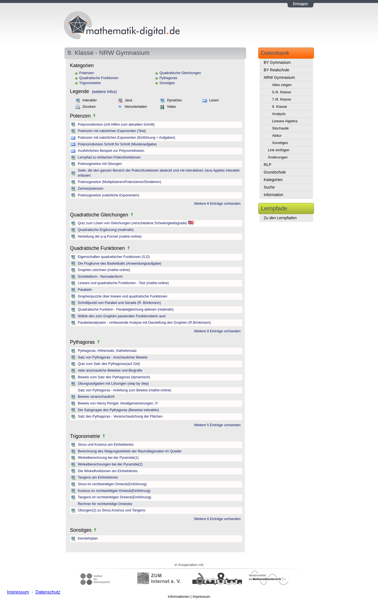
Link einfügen (278, 150)
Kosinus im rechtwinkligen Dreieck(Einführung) (114, 491)
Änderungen (278, 157)
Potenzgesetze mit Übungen (100, 164)
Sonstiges (167, 83)
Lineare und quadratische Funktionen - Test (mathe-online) (123, 283)
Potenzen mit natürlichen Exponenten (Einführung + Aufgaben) (126, 138)
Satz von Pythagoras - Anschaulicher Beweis (112, 357)
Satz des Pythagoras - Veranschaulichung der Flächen (120, 416)
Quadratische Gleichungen (180, 73)
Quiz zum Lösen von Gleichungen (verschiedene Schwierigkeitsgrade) (132, 223)
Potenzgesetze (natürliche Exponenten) (108, 195)
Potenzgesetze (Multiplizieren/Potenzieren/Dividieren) (119, 182)
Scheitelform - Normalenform (100, 277)
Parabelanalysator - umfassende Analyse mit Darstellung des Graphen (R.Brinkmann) (144, 323)
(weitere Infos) (104, 91)
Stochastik (280, 128)
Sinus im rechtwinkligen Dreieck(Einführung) (112, 484)
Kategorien (273, 179)
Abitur (277, 135)
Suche (269, 187)
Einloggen (300, 3)
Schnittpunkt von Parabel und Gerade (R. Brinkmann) (119, 303)
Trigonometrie (90, 83)
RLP (267, 164)
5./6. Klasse (281, 92)
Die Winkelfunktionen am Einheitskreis (107, 471)
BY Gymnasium (277, 62)
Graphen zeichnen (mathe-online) (104, 270)
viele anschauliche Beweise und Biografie (110, 370)
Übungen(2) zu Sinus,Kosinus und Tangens (111, 510)
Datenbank (275, 53)
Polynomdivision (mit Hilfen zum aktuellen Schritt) (116, 124)
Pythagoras (168, 78)
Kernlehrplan (88, 538)
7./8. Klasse (281, 99)
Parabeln (85, 290)
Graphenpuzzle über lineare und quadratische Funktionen (122, 296)
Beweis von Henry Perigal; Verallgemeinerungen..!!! (118, 403)
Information (273, 194)
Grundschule (275, 172)
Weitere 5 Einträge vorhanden (217, 425)
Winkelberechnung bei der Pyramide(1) (108, 458)
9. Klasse (279, 106)
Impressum (201, 596)
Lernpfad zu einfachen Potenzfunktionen (109, 157)
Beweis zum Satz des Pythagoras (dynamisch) (114, 377)
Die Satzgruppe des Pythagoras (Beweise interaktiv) (118, 410)
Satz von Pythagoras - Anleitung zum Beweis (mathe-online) (124, 390)
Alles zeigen (282, 85)
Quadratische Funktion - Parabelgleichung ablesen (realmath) (126, 309)
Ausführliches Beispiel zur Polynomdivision (111, 151)
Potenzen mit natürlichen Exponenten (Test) (112, 131)
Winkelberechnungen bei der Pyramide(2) (110, 464)
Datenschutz (47, 592)
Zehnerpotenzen (90, 189)
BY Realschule (276, 70)
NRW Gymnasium (279, 77)
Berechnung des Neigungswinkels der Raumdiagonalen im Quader (129, 451)
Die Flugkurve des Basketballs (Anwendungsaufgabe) (119, 263)
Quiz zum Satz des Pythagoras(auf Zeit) (109, 364)
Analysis (278, 114)
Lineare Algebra (284, 121)
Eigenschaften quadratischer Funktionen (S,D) (114, 257)
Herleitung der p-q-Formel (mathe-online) (110, 236)
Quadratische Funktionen (98, 78)
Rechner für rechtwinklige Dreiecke (105, 504)
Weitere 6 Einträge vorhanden (217, 519)
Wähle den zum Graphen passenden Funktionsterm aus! (122, 316)
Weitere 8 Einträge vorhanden (217, 204)
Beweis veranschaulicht (96, 397)
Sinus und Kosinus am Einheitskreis (106, 445)
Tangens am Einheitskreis (98, 477)
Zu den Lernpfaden (280, 218)
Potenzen (86, 73)
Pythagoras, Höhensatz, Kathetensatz (107, 351)
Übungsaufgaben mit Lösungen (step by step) (113, 384)
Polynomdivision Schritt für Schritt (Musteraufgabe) (117, 144)
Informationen (179, 596)
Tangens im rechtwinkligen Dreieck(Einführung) (114, 497)
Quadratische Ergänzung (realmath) (106, 230)
